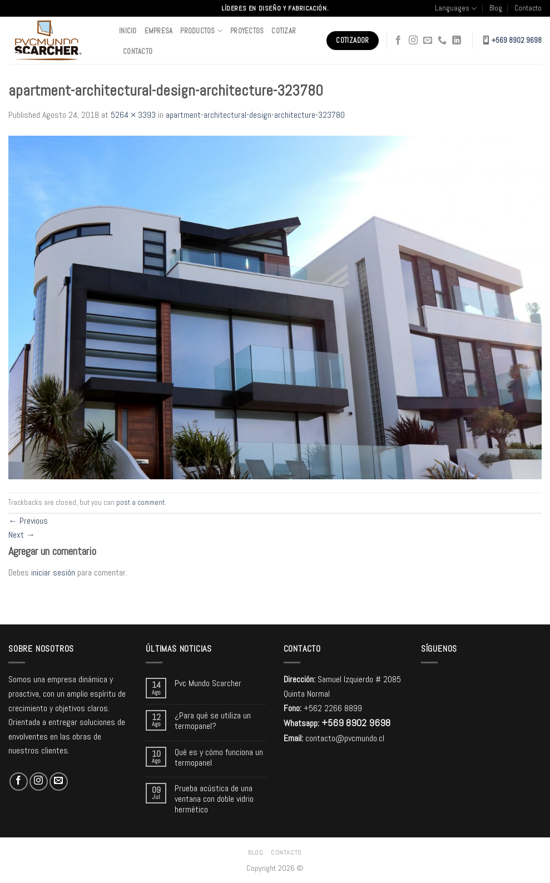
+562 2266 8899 (333, 708)
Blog (495, 8)
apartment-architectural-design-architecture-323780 (255, 115)
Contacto (528, 8)
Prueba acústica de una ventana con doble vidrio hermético (214, 799)
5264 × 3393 (133, 115)
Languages (456, 8)
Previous (28, 521)
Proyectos (247, 31)
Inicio (128, 31)
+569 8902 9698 (517, 40)
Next (21, 534)
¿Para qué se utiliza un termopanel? (213, 720)
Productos (201, 31)
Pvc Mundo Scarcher (208, 683)
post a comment (140, 502)
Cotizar (283, 31)
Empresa (159, 31)
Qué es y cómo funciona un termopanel (219, 757)
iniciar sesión (53, 572)
